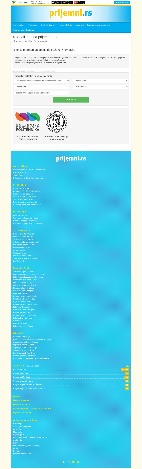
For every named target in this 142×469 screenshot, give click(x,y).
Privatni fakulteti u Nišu (22, 313)
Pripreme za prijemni (21, 216)
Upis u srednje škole (21, 189)
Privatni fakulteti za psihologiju (25, 297)
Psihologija (17, 424)
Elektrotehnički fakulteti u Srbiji (25, 280)
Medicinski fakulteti (20, 294)
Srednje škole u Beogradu (23, 194)
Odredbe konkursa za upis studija (26, 243)
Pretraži (71, 100)
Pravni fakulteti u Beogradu (23, 291)
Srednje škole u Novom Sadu (24, 197)
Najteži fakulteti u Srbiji (22, 302)
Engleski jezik (18, 435)
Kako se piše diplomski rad (23, 234)
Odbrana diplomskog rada (23, 237)
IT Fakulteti (17, 321)
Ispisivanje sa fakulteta (22, 256)
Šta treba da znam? (50, 26)
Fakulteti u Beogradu (21, 308)
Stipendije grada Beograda (23, 345)
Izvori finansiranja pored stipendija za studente (31, 359)
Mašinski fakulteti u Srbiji (22, 283)
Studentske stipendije (21, 337)
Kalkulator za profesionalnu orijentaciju (28, 178)
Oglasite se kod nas (122, 2)
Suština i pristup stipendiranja (24, 356)
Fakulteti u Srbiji (19, 173)
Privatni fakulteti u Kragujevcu (24, 316)
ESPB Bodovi (18, 262)
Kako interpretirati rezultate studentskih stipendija (32, 340)
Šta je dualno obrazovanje (23, 240)
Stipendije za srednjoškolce (23, 351)
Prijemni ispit (34, 26)
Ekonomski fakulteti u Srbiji (23, 288)
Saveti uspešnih (19, 251)
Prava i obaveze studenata (23, 245)
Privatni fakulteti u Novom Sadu (25, 305)
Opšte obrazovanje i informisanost (26, 446)
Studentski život (66, 26)
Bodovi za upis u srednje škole (25, 202)
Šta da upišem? (20, 26)
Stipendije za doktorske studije (25, 348)
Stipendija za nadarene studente (25, 343)
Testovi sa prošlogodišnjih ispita (25, 218)
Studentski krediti (20, 253)
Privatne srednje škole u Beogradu (26, 192)
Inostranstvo (80, 26)
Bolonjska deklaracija (21, 248)
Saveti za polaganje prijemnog (98, 26)
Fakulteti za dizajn (20, 324)
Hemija (16, 452)
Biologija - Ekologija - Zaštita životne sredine (30, 438)
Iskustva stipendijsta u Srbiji (24, 353)
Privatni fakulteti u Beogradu (24, 299)
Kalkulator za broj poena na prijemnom (28, 224)
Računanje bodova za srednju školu (27, 205)
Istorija (15, 443)
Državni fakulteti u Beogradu (24, 310)
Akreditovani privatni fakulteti (24, 272)
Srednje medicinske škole (23, 200)
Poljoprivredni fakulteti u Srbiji (24, 286)
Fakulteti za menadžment (23, 327)
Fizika (15, 449)
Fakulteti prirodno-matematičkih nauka (28, 278)
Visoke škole (18, 176)
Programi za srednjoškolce (23, 31)
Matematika (17, 432)
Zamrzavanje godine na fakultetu (25, 259)
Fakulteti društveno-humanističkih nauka (28, 275)
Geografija (17, 430)
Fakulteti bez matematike (23, 318)
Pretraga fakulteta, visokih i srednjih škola (29, 170)
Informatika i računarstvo (22, 454)
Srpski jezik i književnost (22, 427)
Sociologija (17, 441)
